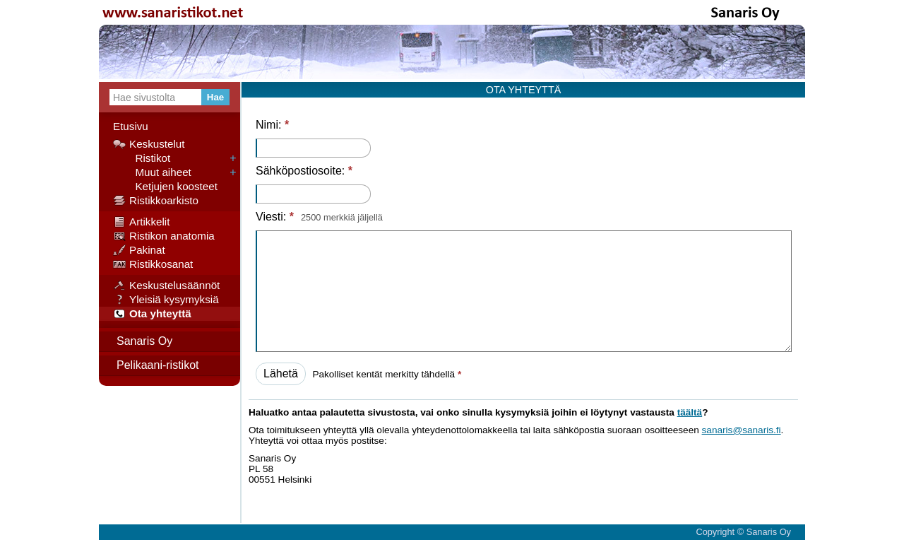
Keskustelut (149, 144)
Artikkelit (141, 222)
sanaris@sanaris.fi (741, 430)
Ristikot (141, 158)
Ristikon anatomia (164, 236)
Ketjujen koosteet (165, 186)
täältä (690, 412)
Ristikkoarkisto (155, 200)
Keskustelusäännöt (166, 285)
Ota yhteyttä (152, 313)
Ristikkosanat (153, 264)
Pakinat (139, 250)
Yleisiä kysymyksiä (166, 299)
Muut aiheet (152, 172)
